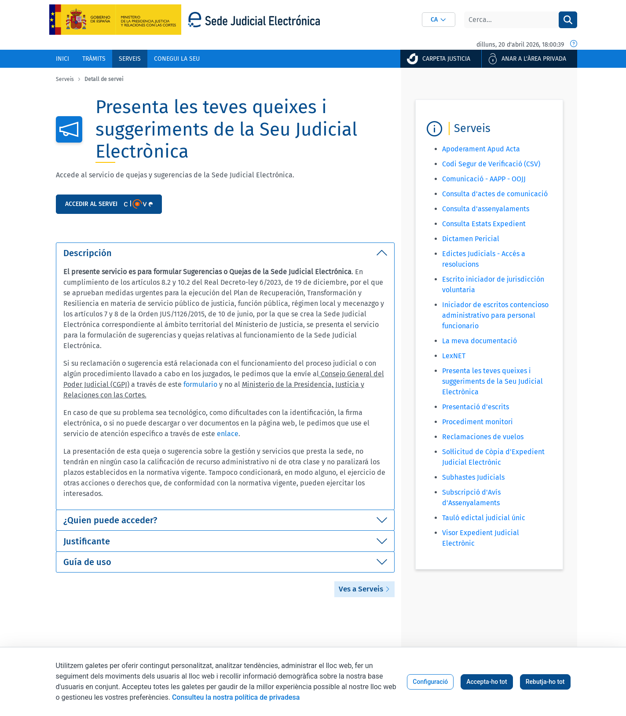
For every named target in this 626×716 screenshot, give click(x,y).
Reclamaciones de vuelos (482, 437)
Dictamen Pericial (470, 239)
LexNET (453, 356)
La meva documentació (479, 341)
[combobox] (438, 19)
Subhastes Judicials (473, 477)
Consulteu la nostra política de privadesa (236, 697)
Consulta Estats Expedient (484, 224)
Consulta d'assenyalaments (485, 209)
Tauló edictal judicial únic (483, 518)
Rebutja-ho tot (545, 681)
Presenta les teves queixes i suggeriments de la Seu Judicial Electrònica (492, 381)
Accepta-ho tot (486, 681)
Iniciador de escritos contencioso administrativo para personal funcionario (495, 315)
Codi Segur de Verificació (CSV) (491, 164)
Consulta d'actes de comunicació (495, 194)
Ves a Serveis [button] (364, 589)
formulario (201, 384)
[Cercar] (511, 19)
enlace (227, 434)
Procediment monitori (477, 422)
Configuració (430, 681)
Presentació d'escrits (475, 407)
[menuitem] (62, 59)
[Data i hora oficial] (573, 44)
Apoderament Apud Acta (481, 149)
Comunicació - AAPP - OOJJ (484, 179)
